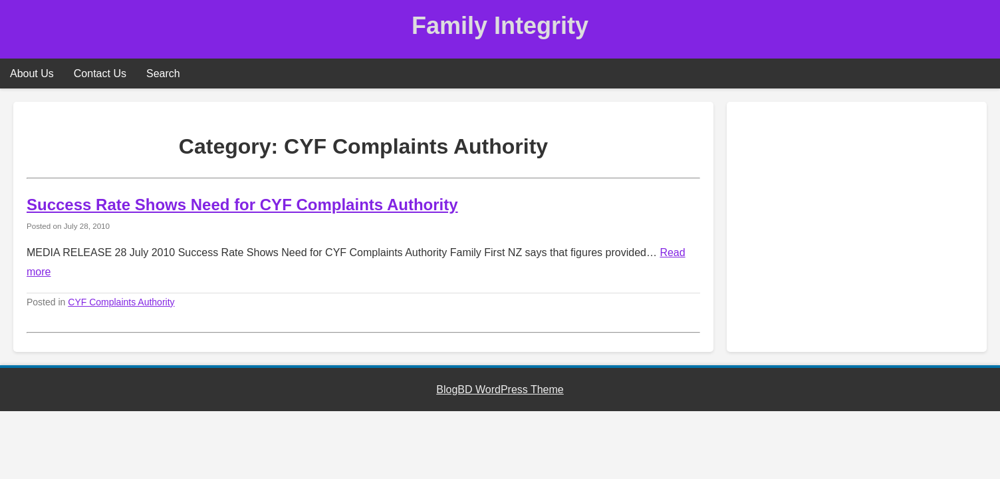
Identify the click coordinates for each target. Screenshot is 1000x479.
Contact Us (100, 73)
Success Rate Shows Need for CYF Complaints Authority (242, 205)
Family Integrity (500, 25)
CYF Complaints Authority (121, 302)
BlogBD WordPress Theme (499, 389)
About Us (32, 73)
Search (163, 73)
